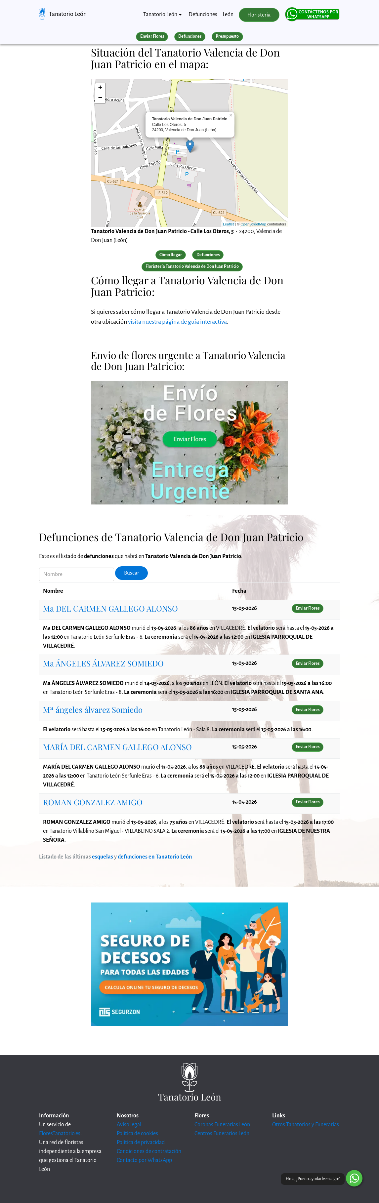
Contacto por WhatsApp (144, 1160)
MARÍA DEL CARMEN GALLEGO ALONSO (117, 747)
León (228, 15)
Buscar (131, 573)
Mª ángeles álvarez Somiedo (93, 709)
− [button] (100, 98)
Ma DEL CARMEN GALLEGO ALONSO (110, 608)
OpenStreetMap (253, 224)
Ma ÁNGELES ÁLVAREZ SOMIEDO (103, 663)
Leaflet (228, 224)
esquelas (102, 857)
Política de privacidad (141, 1142)
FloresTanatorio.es (59, 1134)
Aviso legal (129, 1125)
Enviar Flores (152, 36)
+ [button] (100, 88)
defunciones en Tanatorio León (155, 857)
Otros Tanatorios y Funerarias (305, 1125)
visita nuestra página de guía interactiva (177, 321)
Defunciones (203, 15)
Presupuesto (227, 36)
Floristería (259, 15)
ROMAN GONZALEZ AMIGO (93, 802)
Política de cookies (137, 1134)
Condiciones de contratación (149, 1151)
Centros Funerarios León (221, 1134)
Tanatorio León (68, 14)
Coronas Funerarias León (222, 1125)
